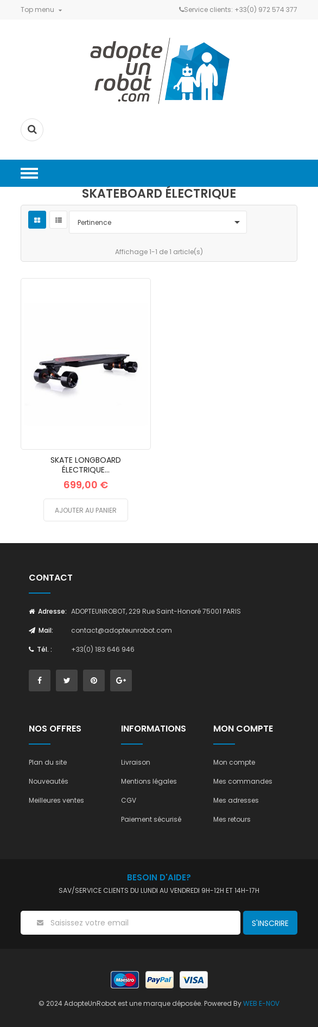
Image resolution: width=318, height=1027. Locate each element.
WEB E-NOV (261, 1003)
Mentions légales (149, 781)
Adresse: (48, 611)
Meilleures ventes (56, 800)
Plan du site (48, 762)
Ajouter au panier (86, 510)
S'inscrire (270, 923)
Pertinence (161, 222)
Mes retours (232, 819)
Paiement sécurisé (151, 819)
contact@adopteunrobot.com (121, 630)
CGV (128, 800)
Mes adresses (236, 800)
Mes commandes (242, 781)
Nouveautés (48, 781)
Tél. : (40, 649)
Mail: (41, 630)
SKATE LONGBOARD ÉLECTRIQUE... (85, 465)
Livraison (135, 762)
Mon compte (234, 762)
